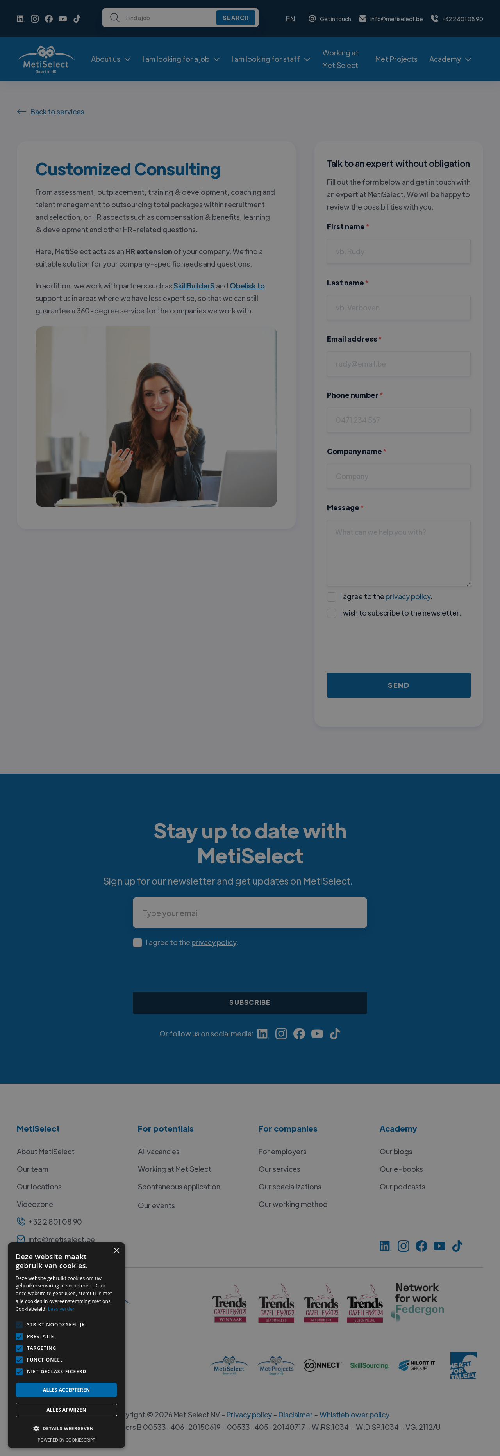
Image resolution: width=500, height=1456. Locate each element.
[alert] (250, 728)
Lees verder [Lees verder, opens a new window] (61, 1309)
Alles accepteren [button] (66, 1390)
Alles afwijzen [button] (66, 1409)
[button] (66, 1428)
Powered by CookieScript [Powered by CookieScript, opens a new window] (66, 1440)
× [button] (116, 1251)
